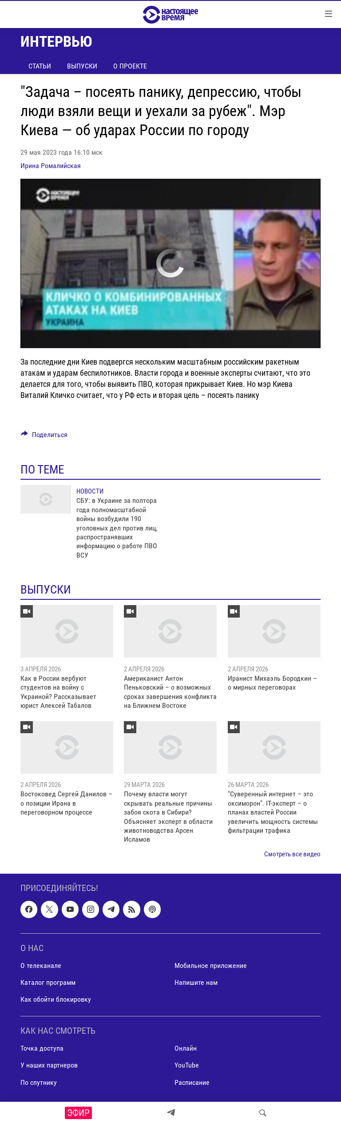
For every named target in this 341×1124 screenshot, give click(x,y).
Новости (89, 491)
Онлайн (185, 1048)
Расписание (192, 1082)
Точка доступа (41, 1048)
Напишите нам (196, 982)
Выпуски (82, 66)
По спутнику (38, 1082)
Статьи (39, 66)
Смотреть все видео (292, 854)
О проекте (130, 66)
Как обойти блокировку (55, 999)
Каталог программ (47, 982)
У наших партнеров (49, 1065)
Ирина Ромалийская (50, 165)
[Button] (44, 437)
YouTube (186, 1065)
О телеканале (40, 965)
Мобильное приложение (210, 965)
